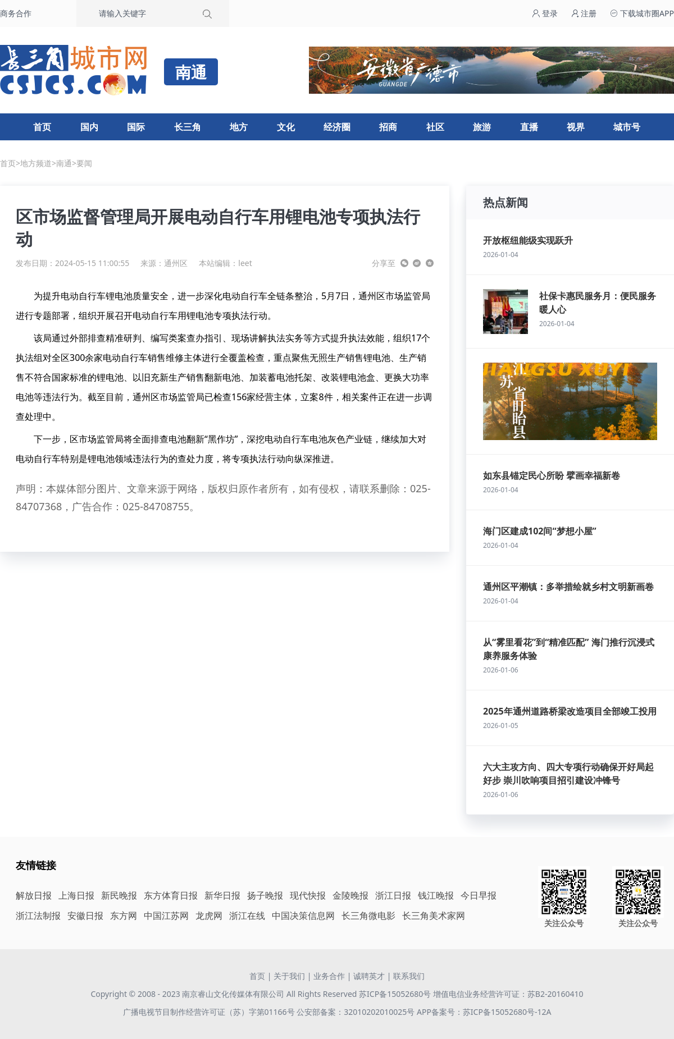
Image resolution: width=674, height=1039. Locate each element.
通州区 (176, 263)
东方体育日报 (171, 895)
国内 (89, 127)
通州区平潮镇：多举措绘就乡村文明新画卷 (568, 586)
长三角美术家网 (433, 915)
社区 (435, 127)
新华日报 (222, 895)
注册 (584, 13)
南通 (64, 163)
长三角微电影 (368, 915)
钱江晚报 (436, 895)
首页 (42, 127)
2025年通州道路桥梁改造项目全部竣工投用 (570, 711)
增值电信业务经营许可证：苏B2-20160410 (508, 993)
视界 (576, 127)
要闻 (84, 163)
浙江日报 (393, 895)
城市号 (626, 127)
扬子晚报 (265, 895)
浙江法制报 (38, 915)
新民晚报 (119, 895)
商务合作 (15, 13)
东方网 (123, 915)
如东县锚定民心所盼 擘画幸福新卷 (551, 475)
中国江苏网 (166, 915)
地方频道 (36, 163)
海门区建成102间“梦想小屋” (539, 531)
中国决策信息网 (303, 915)
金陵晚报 (350, 895)
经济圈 (337, 127)
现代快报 (308, 895)
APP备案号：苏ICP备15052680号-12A (484, 1011)
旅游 (482, 127)
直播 (529, 127)
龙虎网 (208, 915)
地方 (239, 127)
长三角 (187, 127)
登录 (545, 13)
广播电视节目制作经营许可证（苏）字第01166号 (210, 1011)
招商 (388, 127)
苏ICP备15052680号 (395, 993)
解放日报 (34, 895)
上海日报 (76, 895)
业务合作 (329, 976)
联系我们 (409, 976)
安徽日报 (85, 915)
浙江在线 (247, 915)
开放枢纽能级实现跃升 (528, 240)
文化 (286, 127)
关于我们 (289, 976)
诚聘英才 (369, 976)
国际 (136, 127)
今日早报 (479, 895)
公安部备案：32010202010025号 (357, 1011)
